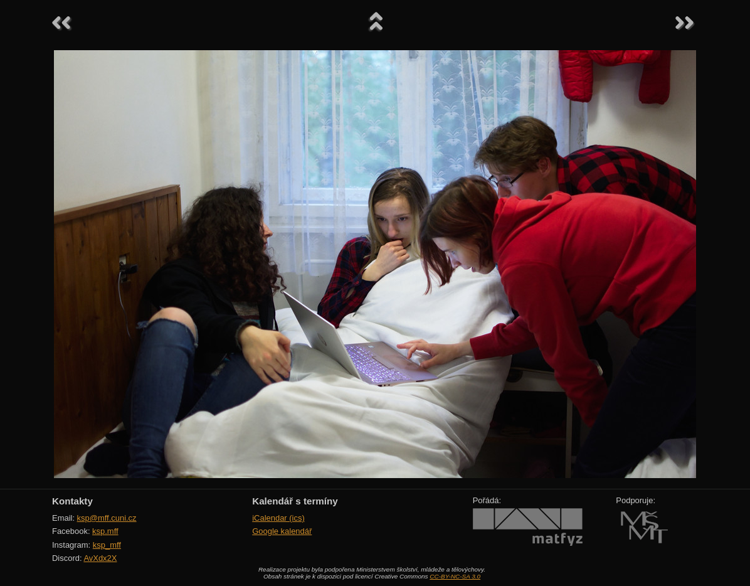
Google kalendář (282, 531)
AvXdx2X (100, 558)
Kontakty (72, 501)
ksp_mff (107, 545)
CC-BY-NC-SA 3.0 (455, 576)
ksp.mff (105, 531)
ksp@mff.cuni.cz (107, 518)
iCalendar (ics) (278, 518)
